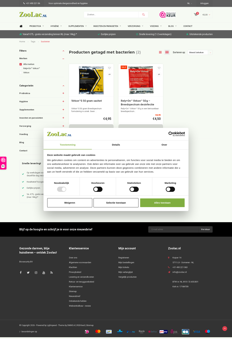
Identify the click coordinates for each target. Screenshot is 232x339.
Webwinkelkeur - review (80, 307)
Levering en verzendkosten (81, 278)
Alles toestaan (162, 202)
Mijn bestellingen (126, 264)
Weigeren (69, 202)
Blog (172, 28)
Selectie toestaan (116, 202)
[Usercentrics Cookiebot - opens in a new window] (171, 134)
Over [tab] (164, 144)
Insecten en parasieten (107, 28)
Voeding (155, 28)
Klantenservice (75, 288)
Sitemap (73, 293)
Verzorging (135, 28)
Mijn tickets (123, 269)
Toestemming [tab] (68, 144)
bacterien (45, 43)
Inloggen (204, 3)
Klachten (73, 269)
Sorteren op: (179, 54)
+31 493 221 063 (180, 269)
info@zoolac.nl (180, 273)
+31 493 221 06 (31, 3)
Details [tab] (116, 144)
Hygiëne (56, 28)
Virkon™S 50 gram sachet (86, 102)
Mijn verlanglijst (125, 273)
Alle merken (28, 66)
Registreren (123, 259)
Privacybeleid (75, 273)
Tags (33, 43)
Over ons (73, 259)
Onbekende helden (78, 302)
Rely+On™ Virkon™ (31, 70)
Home (21, 28)
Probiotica (36, 28)
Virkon (26, 74)
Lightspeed (52, 327)
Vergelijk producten (127, 278)
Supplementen (77, 28)
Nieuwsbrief (74, 298)
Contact (187, 28)
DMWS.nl (71, 327)
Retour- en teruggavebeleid (81, 283)
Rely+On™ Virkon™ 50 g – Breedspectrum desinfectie (137, 104)
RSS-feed (81, 327)
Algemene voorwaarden (80, 264)
